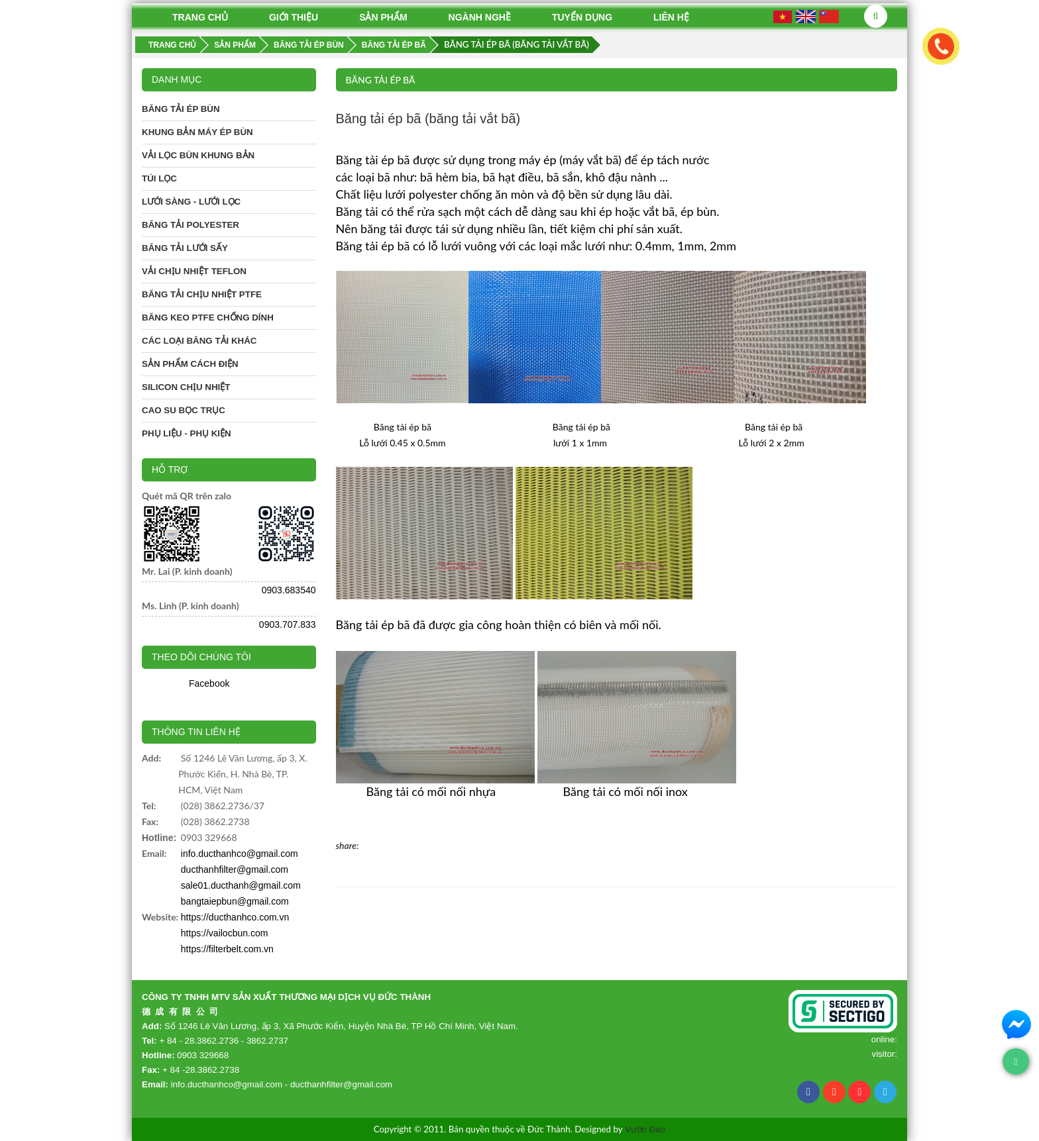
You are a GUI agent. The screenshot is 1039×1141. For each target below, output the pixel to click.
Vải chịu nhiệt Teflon (194, 271)
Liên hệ (671, 17)
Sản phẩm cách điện (190, 364)
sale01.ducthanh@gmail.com (241, 885)
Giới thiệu (293, 17)
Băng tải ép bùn (181, 109)
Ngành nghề (480, 17)
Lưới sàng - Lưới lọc (191, 202)
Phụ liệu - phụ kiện (186, 433)
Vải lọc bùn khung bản (198, 155)
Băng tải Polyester (190, 225)
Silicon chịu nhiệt (186, 387)
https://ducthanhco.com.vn (235, 917)
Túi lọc (159, 178)
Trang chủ (200, 17)
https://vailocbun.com (224, 933)
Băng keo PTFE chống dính (208, 317)
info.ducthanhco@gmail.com (239, 853)
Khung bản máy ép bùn (197, 132)
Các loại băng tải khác (199, 341)
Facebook (209, 683)
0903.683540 (289, 590)
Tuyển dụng (582, 17)
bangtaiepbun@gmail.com (235, 901)
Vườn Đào (645, 1129)
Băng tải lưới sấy (185, 248)
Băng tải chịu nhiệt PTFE (202, 294)
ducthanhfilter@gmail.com (234, 869)
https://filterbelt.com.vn (227, 949)
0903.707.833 (287, 624)
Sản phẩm (383, 17)
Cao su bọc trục (183, 410)
